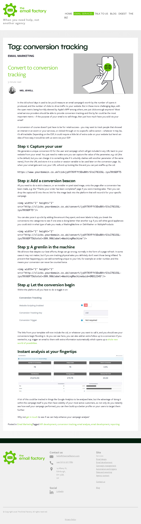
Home (68, 13)
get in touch (32, 417)
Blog (113, 13)
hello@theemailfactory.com (68, 455)
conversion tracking (66, 424)
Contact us (100, 481)
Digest (123, 13)
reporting (114, 424)
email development (100, 424)
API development (48, 424)
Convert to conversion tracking (33, 70)
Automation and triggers (106, 468)
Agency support (102, 475)
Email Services (83, 13)
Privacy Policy (70, 519)
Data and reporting (104, 472)
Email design (101, 459)
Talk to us (101, 13)
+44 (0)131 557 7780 (64, 461)
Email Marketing (24, 424)
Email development (104, 462)
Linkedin (60, 491)
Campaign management (106, 465)
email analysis (83, 424)
